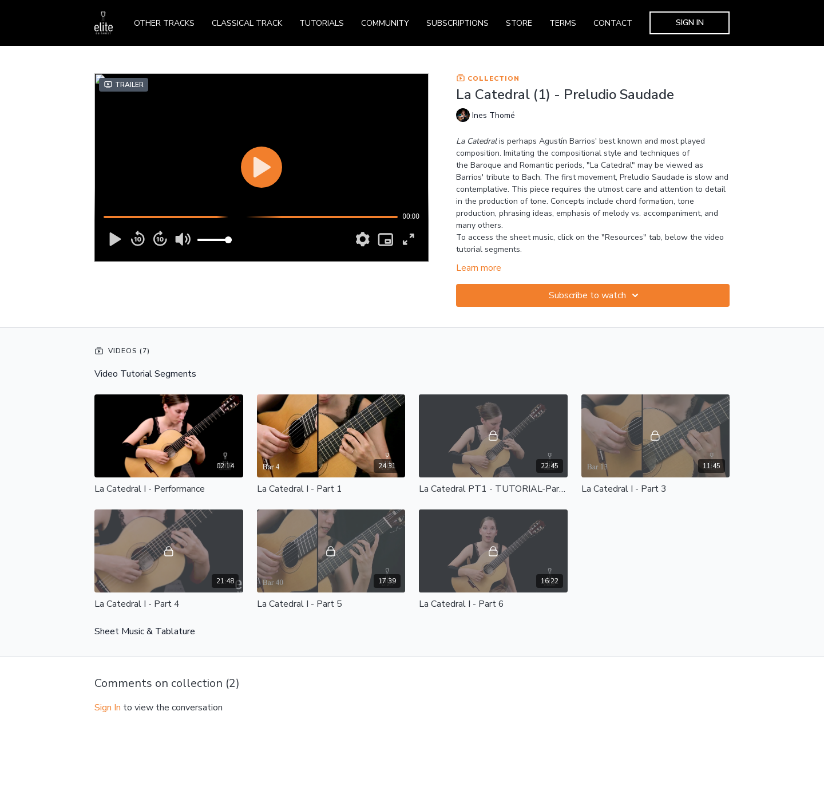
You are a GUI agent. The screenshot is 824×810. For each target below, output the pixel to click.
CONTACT (612, 23)
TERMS (562, 23)
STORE (519, 23)
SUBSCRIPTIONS (457, 23)
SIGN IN (690, 22)
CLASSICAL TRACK (247, 23)
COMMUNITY (385, 23)
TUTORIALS (321, 23)
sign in (107, 707)
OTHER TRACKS (164, 23)
